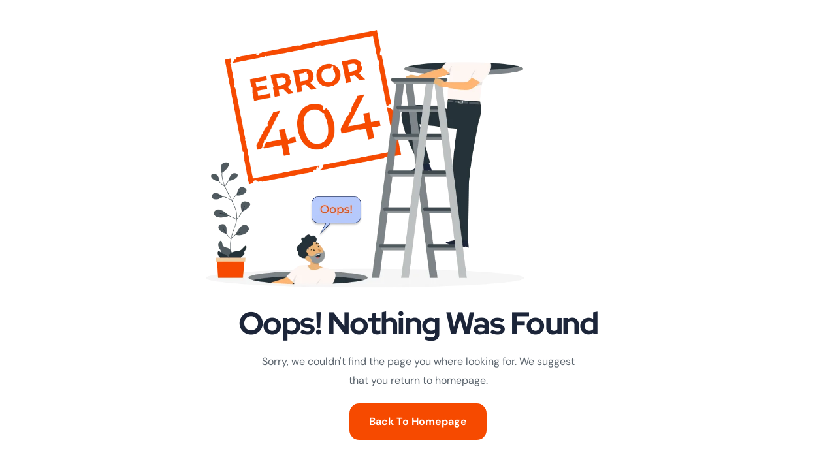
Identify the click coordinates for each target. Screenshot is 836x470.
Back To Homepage (418, 421)
